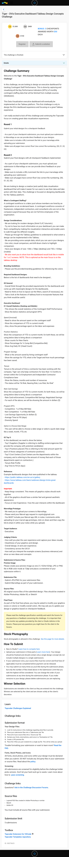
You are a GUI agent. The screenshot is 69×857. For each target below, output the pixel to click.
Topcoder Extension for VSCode (18, 834)
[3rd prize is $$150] (17, 36)
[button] (63, 55)
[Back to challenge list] (4, 9)
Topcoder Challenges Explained (18, 708)
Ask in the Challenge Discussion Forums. (31, 787)
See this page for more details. (53, 639)
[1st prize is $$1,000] (10, 26)
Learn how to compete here (29, 649)
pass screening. (17, 775)
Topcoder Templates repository (18, 837)
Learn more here (43, 652)
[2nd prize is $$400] (25, 26)
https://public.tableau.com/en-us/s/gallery (22, 477)
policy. (33, 761)
